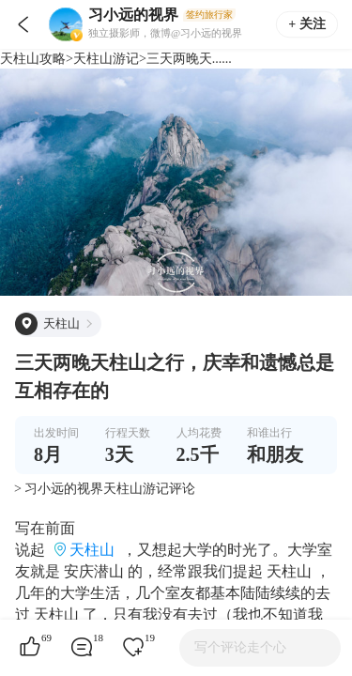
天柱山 (92, 550)
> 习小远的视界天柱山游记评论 (104, 489)
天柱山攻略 (33, 59)
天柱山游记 (106, 59)
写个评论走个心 (240, 647)
